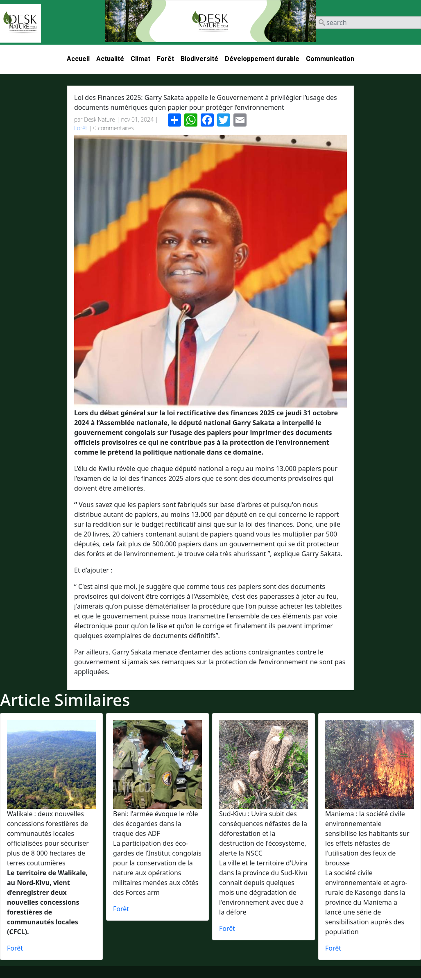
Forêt (165, 59)
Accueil (78, 59)
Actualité (110, 59)
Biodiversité (199, 59)
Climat (140, 59)
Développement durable (262, 59)
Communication (330, 59)
